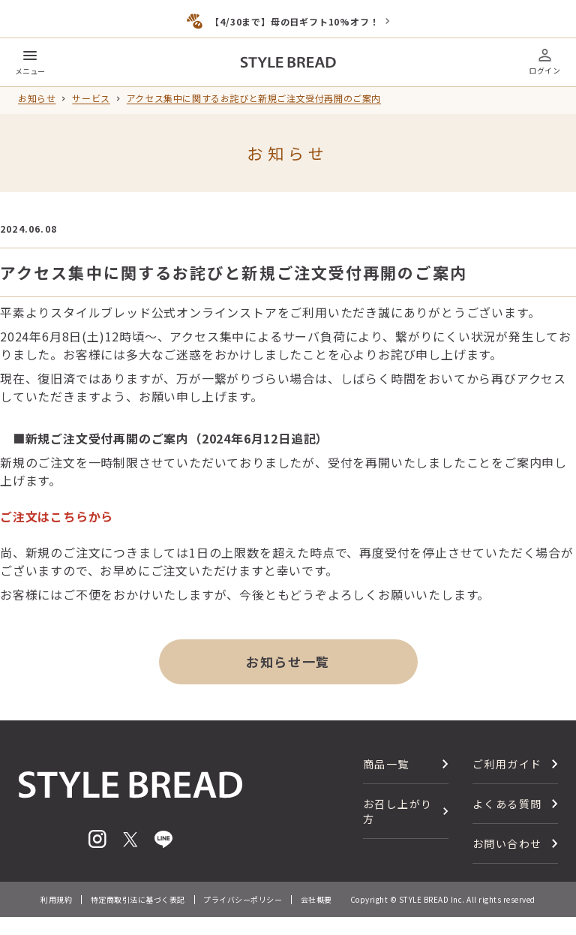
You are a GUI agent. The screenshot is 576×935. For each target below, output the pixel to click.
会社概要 (316, 899)
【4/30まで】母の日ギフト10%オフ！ (294, 21)
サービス (91, 98)
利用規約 (56, 899)
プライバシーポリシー (242, 899)
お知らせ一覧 (288, 661)
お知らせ (37, 98)
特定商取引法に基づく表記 (138, 899)
